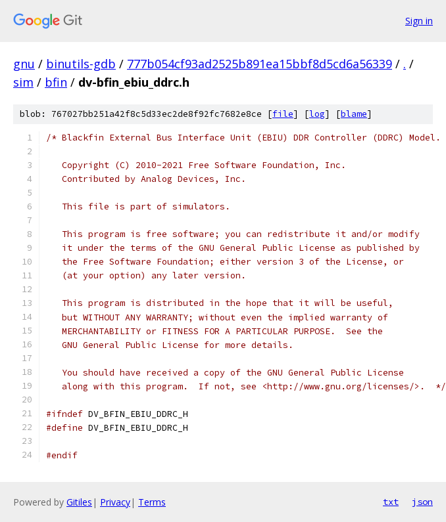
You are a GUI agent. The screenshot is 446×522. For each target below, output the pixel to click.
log (317, 114)
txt (391, 502)
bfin (56, 82)
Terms (152, 502)
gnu (24, 64)
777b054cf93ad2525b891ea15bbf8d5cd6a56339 (259, 64)
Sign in (419, 20)
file (282, 114)
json (422, 502)
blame (354, 114)
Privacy (115, 502)
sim (23, 82)
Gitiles (79, 502)
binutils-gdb (81, 64)
